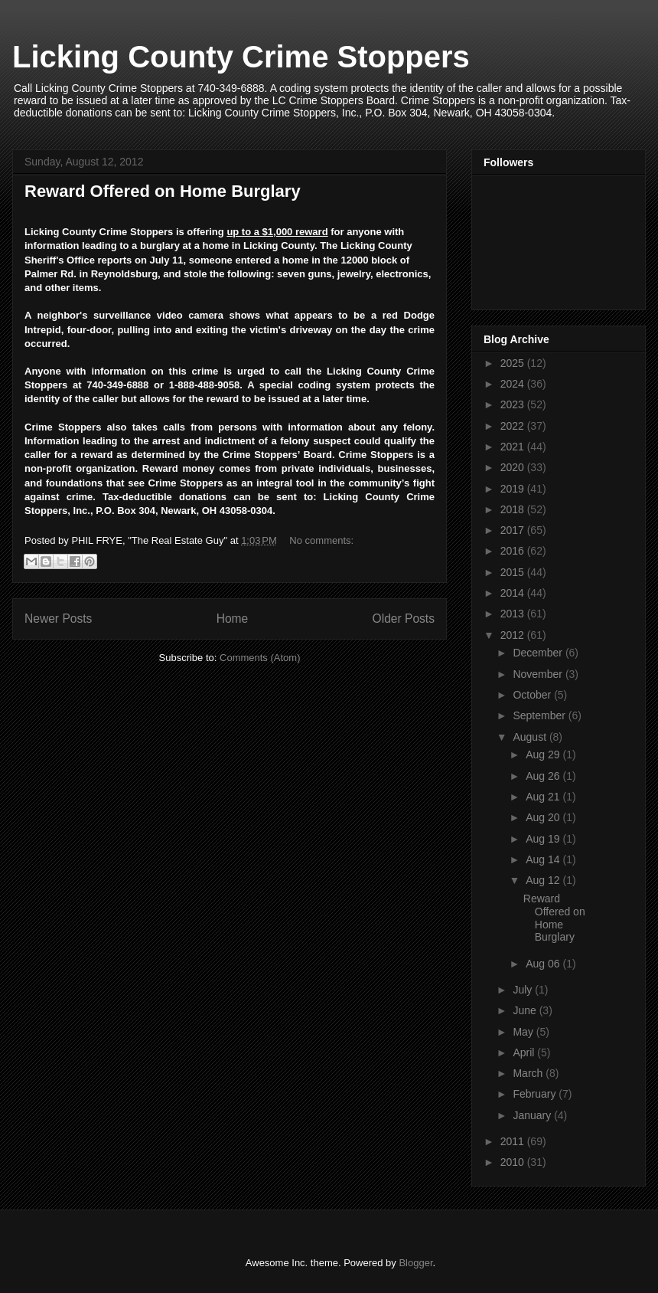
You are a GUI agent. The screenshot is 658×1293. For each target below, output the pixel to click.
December (539, 652)
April (525, 1052)
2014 (513, 593)
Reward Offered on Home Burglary (162, 191)
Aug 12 (544, 880)
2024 (513, 384)
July (524, 990)
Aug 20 (544, 817)
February (536, 1094)
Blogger (415, 1262)
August (531, 737)
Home (233, 618)
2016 (513, 551)
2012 (513, 635)
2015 (513, 572)
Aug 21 (544, 797)
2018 (513, 509)
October (533, 695)
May (524, 1032)
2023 (513, 404)
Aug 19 (544, 839)
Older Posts (404, 618)
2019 (513, 489)
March (529, 1073)
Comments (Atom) (260, 657)
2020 (513, 467)
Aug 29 (544, 754)
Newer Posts (58, 618)
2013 (513, 613)
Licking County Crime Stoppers (241, 57)
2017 (513, 530)
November (539, 674)
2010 (513, 1162)
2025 (513, 363)
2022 (513, 426)
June (526, 1010)
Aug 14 (544, 859)
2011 (513, 1141)
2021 (513, 446)
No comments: (321, 540)
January (533, 1115)
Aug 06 (544, 963)
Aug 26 (544, 776)
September (540, 715)
